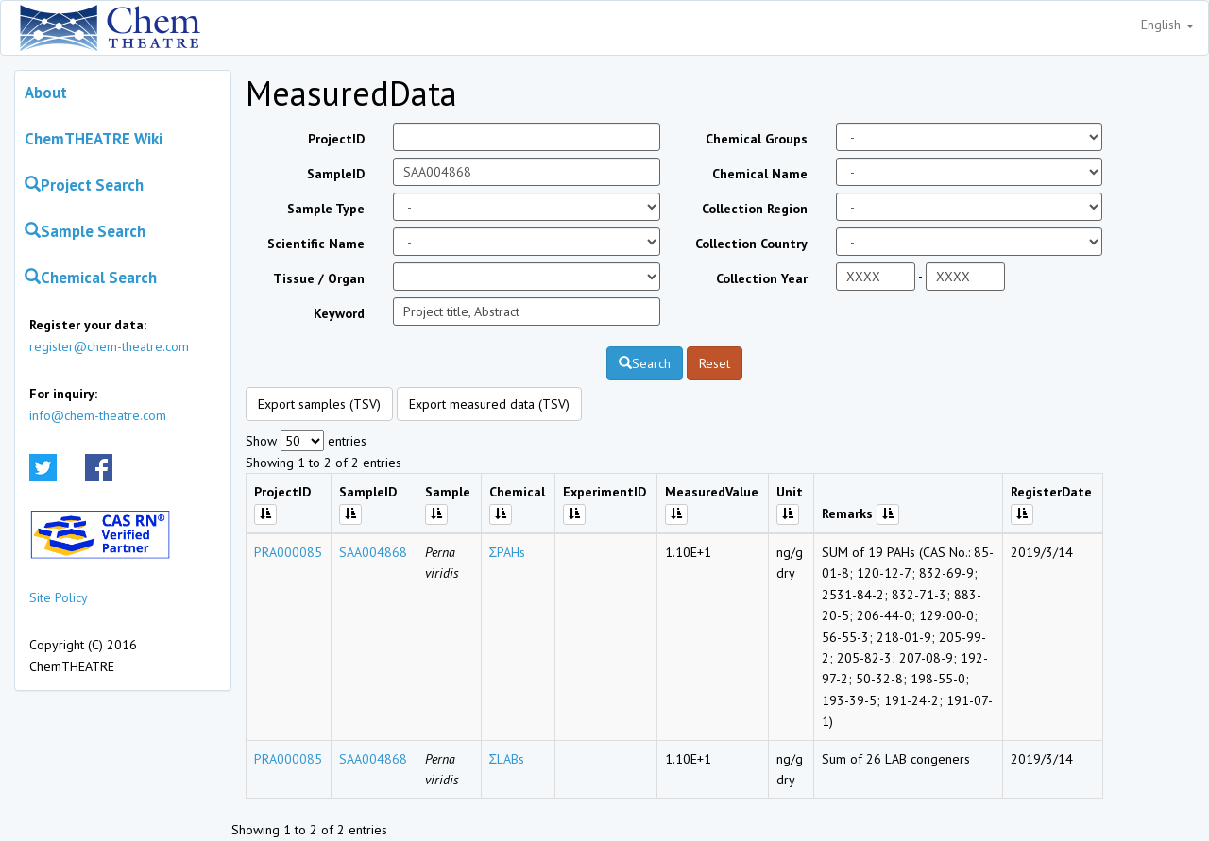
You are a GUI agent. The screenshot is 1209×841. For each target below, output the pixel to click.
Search (645, 363)
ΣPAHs (507, 552)
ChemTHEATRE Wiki (93, 138)
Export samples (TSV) (319, 403)
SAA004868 (373, 552)
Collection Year (762, 278)
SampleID (336, 173)
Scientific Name (316, 243)
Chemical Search (91, 277)
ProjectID (336, 138)
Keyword (339, 313)
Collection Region (755, 208)
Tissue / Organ (319, 278)
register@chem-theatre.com (109, 346)
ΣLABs (507, 758)
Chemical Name (760, 173)
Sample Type (326, 208)
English (1167, 24)
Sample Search (85, 231)
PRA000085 (288, 552)
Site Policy (58, 597)
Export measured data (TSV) (489, 403)
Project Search (84, 185)
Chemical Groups (757, 138)
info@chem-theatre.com (97, 415)
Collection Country (751, 243)
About (46, 92)
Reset (714, 363)
